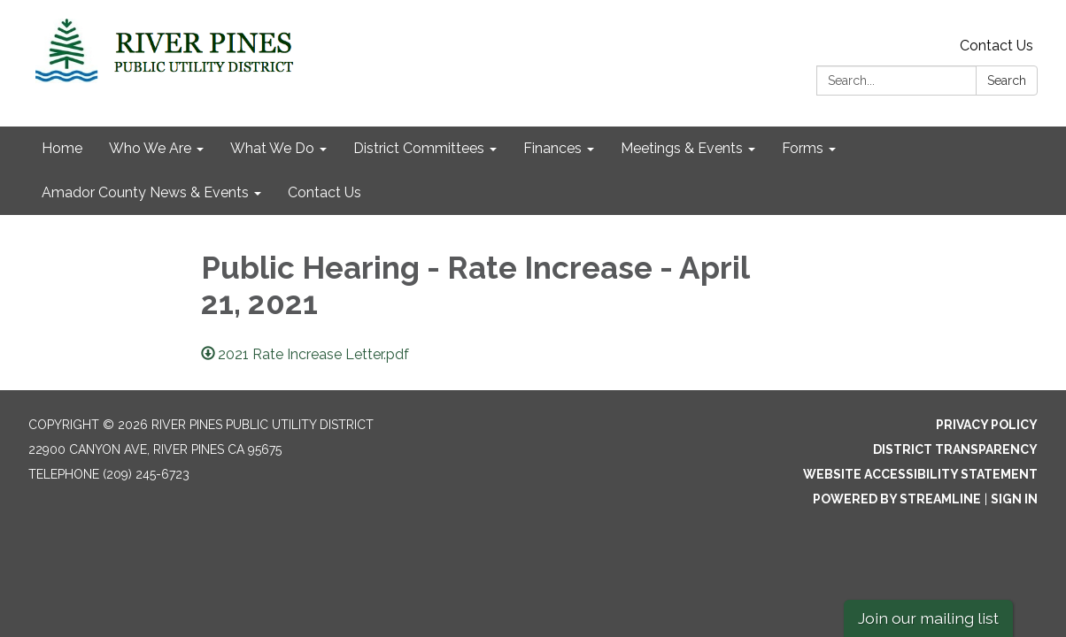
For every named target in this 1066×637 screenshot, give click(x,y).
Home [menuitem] (62, 148)
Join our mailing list (928, 618)
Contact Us (996, 45)
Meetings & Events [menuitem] (682, 148)
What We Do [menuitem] (272, 148)
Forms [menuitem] (802, 148)
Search (1006, 80)
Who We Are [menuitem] (150, 148)
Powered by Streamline (897, 499)
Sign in (1014, 499)
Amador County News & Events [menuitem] (145, 192)
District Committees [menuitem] (418, 148)
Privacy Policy (987, 425)
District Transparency (955, 449)
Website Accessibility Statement (920, 474)
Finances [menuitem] (552, 148)
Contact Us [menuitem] (324, 192)
